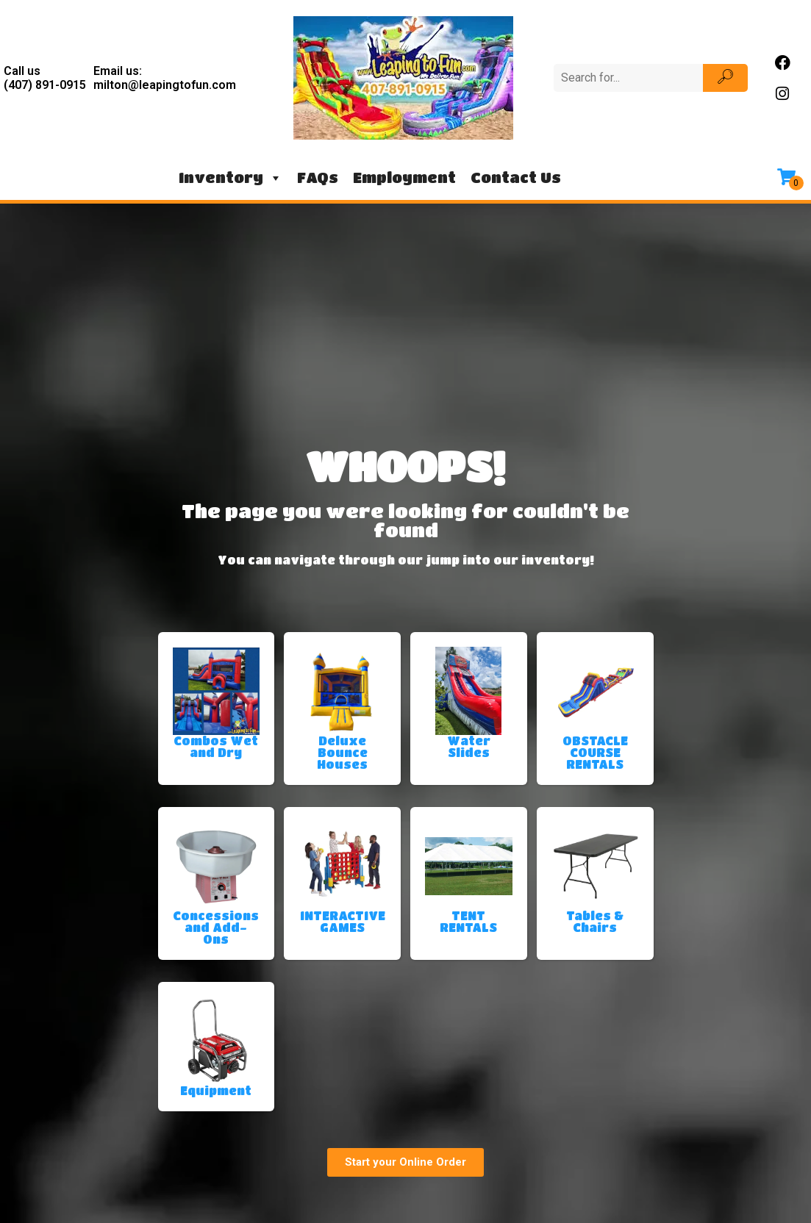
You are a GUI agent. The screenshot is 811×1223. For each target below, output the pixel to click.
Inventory (230, 178)
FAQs (317, 177)
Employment (404, 177)
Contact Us (516, 177)
